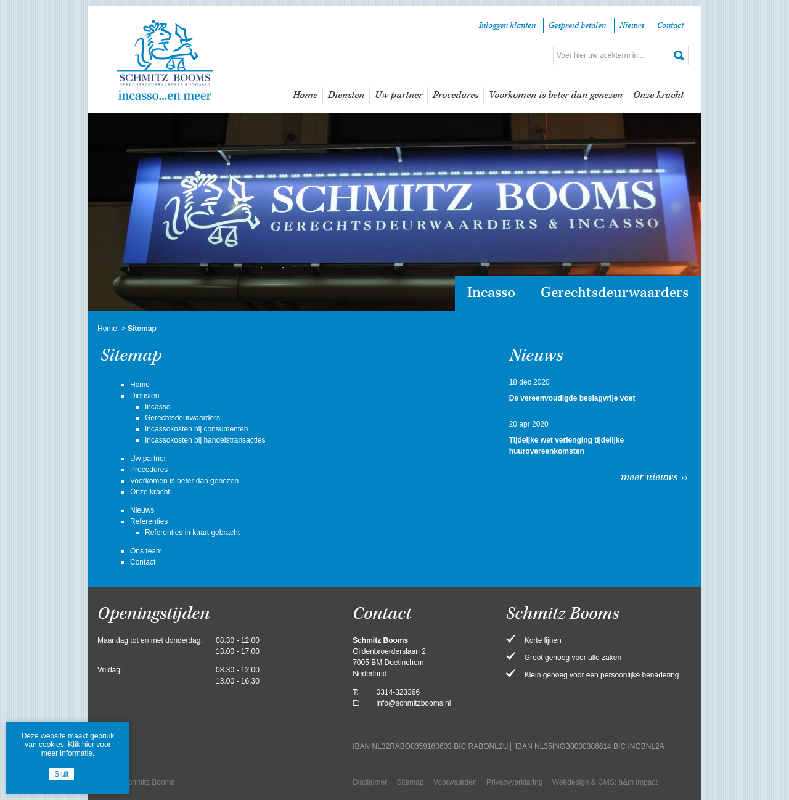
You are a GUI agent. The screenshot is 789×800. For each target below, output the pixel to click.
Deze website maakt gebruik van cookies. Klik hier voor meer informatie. (68, 744)
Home (305, 95)
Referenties (149, 521)
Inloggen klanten (507, 25)
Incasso (491, 293)
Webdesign (570, 782)
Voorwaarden (455, 782)
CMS (606, 782)
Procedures (455, 95)
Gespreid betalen (577, 25)
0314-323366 (398, 692)
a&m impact (638, 782)
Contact (670, 25)
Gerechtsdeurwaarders (615, 293)
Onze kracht (658, 95)
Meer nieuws (649, 477)
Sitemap (410, 782)
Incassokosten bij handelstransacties (205, 440)
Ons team (146, 551)
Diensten (346, 95)
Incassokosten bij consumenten (196, 429)
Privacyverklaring (514, 782)
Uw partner (398, 95)
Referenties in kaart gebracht (192, 532)
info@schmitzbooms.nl (413, 703)
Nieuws (631, 25)
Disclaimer (370, 782)
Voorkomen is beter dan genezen (556, 95)
